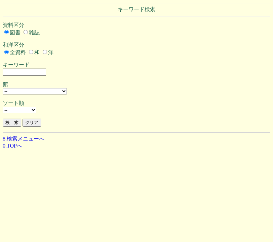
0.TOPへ (12, 146)
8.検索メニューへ (23, 139)
